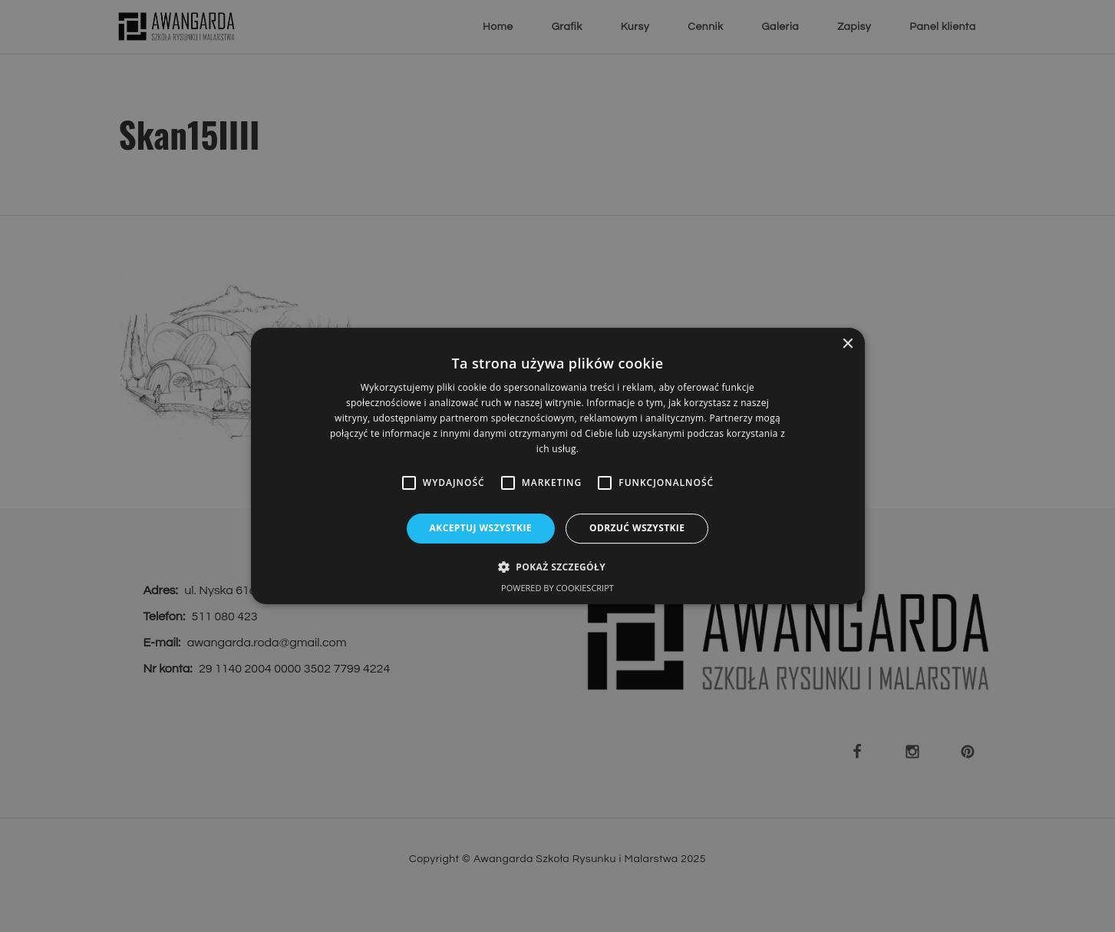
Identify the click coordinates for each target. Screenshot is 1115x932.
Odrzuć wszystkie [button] (637, 527)
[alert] (557, 466)
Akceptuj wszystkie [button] (481, 527)
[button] (557, 566)
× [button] (847, 344)
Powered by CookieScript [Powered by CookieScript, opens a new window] (557, 587)
